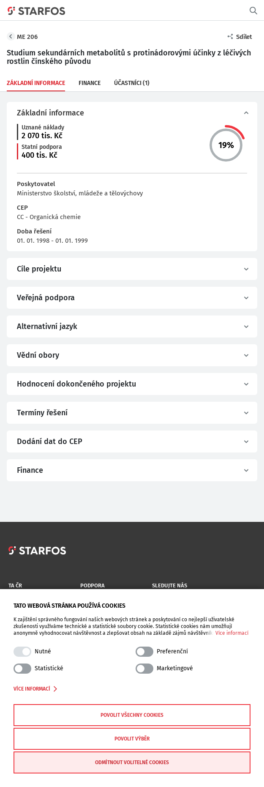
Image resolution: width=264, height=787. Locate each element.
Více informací (231, 633)
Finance (90, 83)
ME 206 (27, 37)
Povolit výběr (132, 739)
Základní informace (36, 83)
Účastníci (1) (132, 83)
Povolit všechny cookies (132, 715)
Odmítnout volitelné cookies (132, 762)
